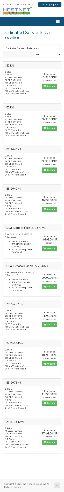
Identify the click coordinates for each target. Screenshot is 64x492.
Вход (16, 4)
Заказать (49, 86)
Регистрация (27, 4)
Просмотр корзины (50, 4)
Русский (6, 4)
